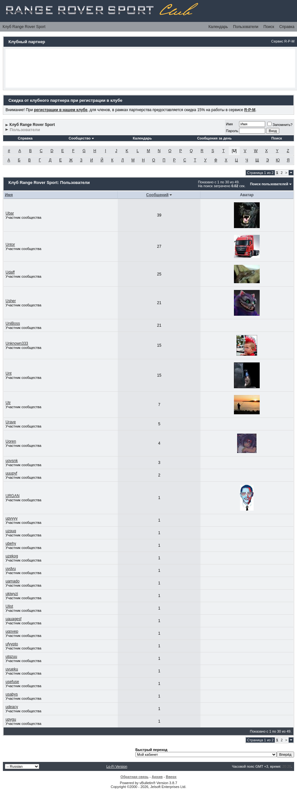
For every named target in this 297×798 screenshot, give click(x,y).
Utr (8, 402)
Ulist (9, 606)
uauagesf (13, 619)
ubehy (10, 543)
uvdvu (10, 568)
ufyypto (11, 644)
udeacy (11, 707)
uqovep (11, 631)
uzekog (11, 556)
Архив (157, 777)
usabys (11, 694)
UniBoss (12, 323)
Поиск (269, 26)
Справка (286, 26)
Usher (10, 301)
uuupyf (11, 473)
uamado (12, 581)
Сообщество (81, 138)
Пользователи (245, 26)
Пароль (232, 131)
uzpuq (10, 531)
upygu (10, 719)
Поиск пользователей (269, 184)
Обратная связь (134, 777)
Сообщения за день (214, 138)
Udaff (9, 272)
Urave (10, 422)
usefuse (12, 681)
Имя (229, 124)
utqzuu (11, 656)
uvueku (11, 669)
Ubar (9, 213)
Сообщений (157, 195)
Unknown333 (16, 343)
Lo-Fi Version (116, 766)
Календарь (218, 26)
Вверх (171, 777)
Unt (8, 373)
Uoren (10, 441)
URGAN (12, 496)
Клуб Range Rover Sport (24, 26)
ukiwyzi (11, 593)
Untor (10, 244)
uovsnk (11, 460)
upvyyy (11, 518)
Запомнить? (279, 125)
